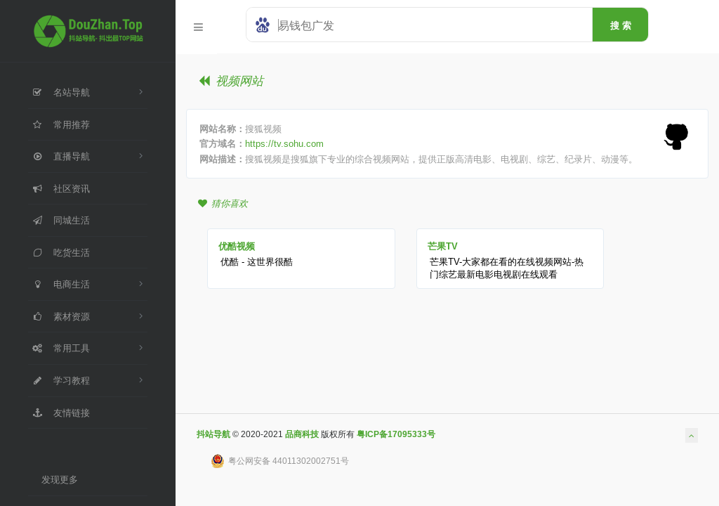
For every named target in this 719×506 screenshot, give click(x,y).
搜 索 (620, 25)
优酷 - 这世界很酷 (256, 261)
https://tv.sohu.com (284, 143)
